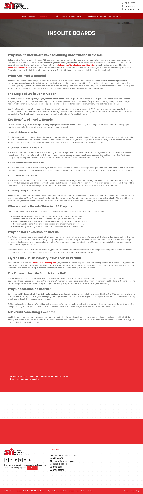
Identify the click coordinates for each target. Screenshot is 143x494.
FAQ (137, 491)
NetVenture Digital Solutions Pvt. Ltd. (78, 491)
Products (46, 16)
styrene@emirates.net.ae (62, 461)
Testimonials (129, 491)
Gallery (82, 16)
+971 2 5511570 (130, 6)
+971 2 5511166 (129, 3)
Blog (109, 16)
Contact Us (117, 16)
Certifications (93, 16)
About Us (33, 16)
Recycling (56, 16)
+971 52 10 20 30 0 (131, 9)
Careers (103, 16)
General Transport (68, 16)
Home (24, 16)
